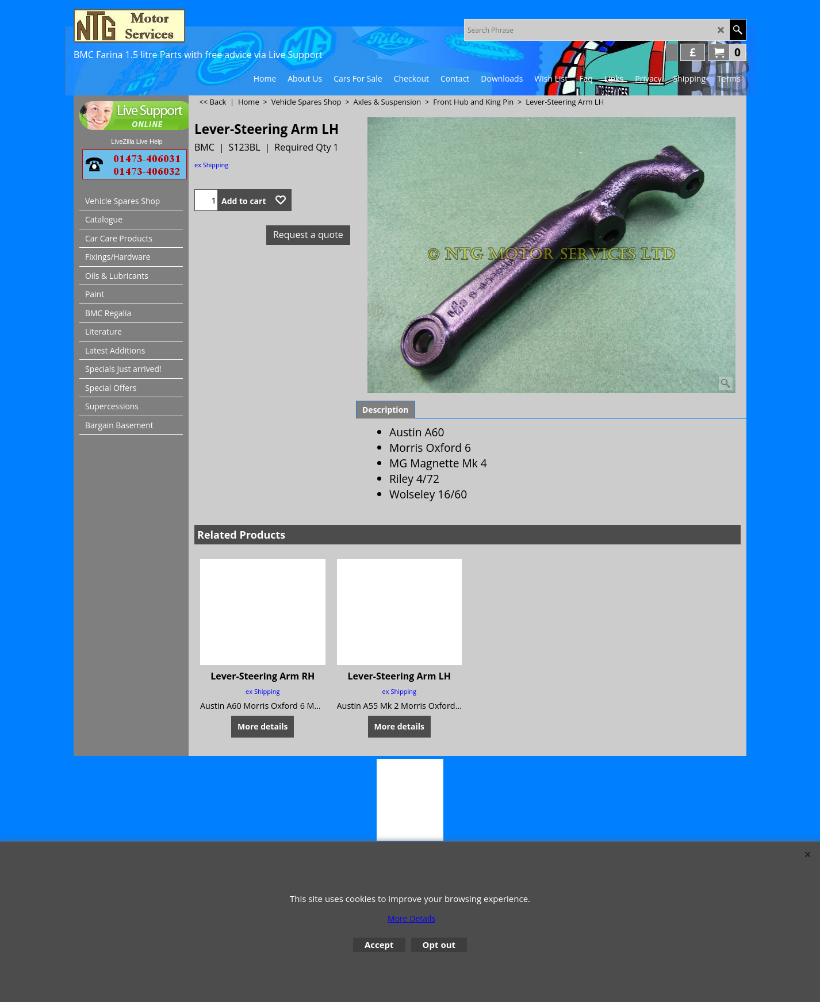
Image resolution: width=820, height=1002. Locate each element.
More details (262, 725)
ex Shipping (211, 164)
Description (385, 409)
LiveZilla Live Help (136, 141)
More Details (411, 918)
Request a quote (308, 234)
